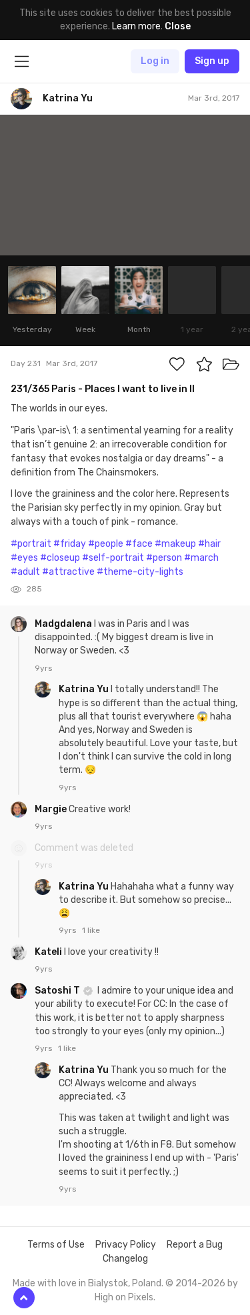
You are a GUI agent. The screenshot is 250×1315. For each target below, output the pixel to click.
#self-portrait (113, 557)
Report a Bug (195, 1244)
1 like (91, 930)
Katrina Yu (85, 689)
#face (139, 543)
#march (201, 557)
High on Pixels (124, 1297)
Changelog (125, 1258)
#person (164, 557)
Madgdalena (64, 623)
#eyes (24, 557)
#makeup (175, 543)
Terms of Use (56, 1244)
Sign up (212, 61)
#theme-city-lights (140, 571)
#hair (209, 543)
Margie (52, 809)
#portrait (31, 543)
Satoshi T (58, 990)
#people (105, 543)
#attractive (68, 571)
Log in (155, 61)
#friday (69, 543)
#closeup (60, 557)
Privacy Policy (125, 1244)
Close (178, 26)
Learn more (136, 26)
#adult (25, 571)
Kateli (49, 952)
